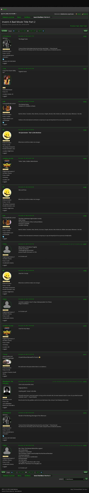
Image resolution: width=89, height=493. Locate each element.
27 (34, 31)
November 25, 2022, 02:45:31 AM (26, 158)
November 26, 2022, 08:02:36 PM (26, 445)
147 (39, 31)
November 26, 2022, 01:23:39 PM (26, 354)
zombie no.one (8, 158)
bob (4, 101)
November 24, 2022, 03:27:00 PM (26, 129)
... (19, 31)
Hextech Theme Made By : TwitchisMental (12, 491)
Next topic (83, 26)
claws (5, 244)
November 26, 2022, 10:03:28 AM (26, 325)
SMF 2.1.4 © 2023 (6, 489)
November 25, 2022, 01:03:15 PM (26, 215)
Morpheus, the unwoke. (8, 382)
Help (72, 489)
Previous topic (74, 26)
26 (31, 31)
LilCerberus (7, 36)
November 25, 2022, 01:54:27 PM (26, 244)
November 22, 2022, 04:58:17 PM (26, 36)
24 (24, 31)
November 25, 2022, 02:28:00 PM (26, 270)
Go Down (4, 31)
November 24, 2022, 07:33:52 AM (26, 68)
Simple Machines (14, 489)
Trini (4, 69)
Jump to (61, 479)
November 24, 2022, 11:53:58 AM (26, 101)
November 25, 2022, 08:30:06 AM (26, 187)
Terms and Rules (78, 489)
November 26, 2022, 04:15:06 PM (26, 381)
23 (21, 31)
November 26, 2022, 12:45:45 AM (26, 299)
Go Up (3, 472)
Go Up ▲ (85, 489)
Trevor (5, 354)
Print (85, 31)
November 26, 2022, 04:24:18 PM (26, 412)
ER (3, 130)
